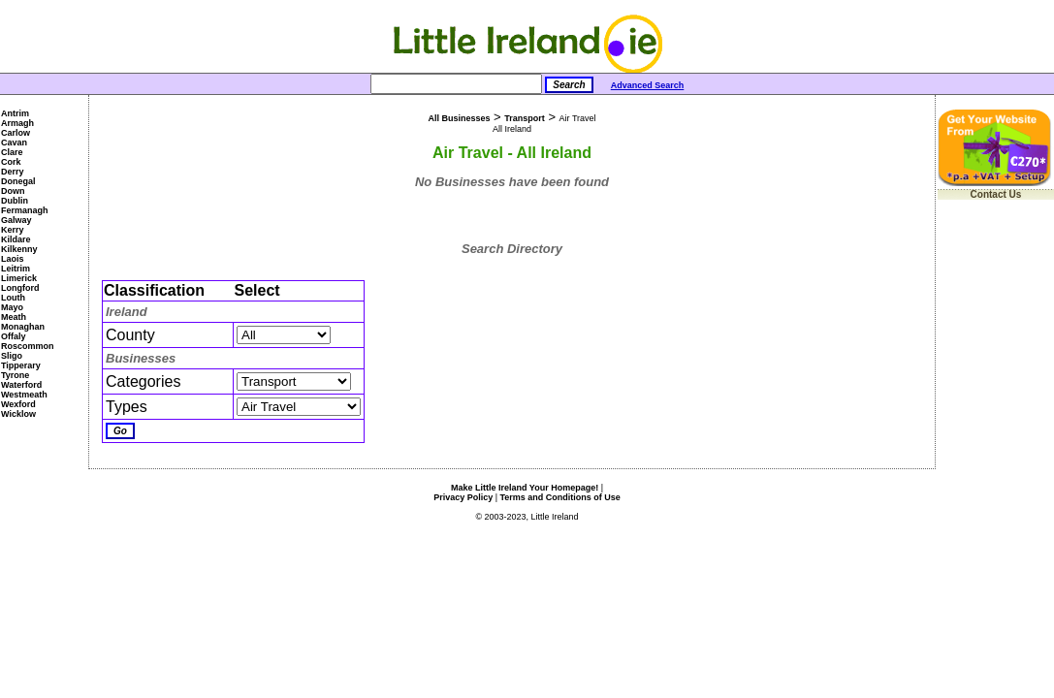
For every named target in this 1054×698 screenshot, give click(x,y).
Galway (16, 220)
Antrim (15, 113)
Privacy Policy (463, 497)
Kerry (12, 230)
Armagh (17, 123)
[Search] (456, 84)
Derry (12, 171)
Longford (20, 288)
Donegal (18, 181)
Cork (11, 162)
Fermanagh (24, 210)
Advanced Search (648, 85)
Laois (12, 259)
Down (13, 191)
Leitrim (15, 268)
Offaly (13, 336)
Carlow (15, 133)
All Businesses (459, 118)
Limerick (19, 278)
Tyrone (15, 375)
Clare (12, 152)
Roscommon (27, 346)
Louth (13, 297)
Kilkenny (19, 249)
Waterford (21, 385)
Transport (524, 118)
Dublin (14, 201)
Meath (13, 317)
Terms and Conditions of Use (560, 497)
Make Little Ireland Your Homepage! (524, 487)
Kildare (16, 239)
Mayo (12, 307)
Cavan (14, 142)
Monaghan (23, 327)
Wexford (18, 404)
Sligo (11, 356)
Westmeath (24, 394)
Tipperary (21, 365)
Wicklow (18, 414)
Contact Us (996, 194)
